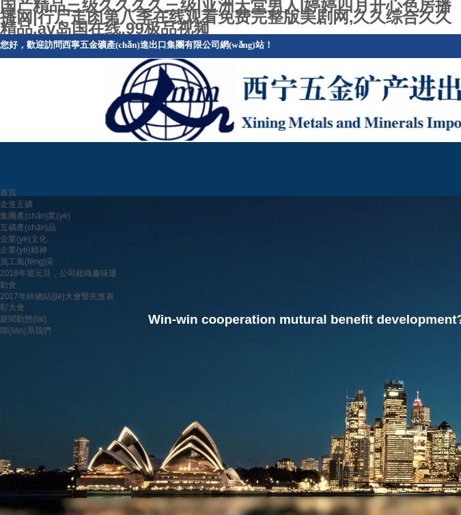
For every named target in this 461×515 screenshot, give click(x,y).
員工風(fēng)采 (27, 261)
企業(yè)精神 (23, 250)
